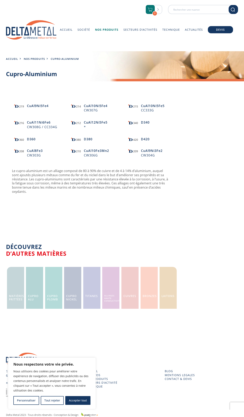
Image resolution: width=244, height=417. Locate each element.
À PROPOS (92, 375)
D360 (31, 139)
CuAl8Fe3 (35, 151)
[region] (52, 383)
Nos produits (34, 59)
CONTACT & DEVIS (178, 379)
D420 (145, 139)
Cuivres (129, 296)
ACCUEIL (91, 371)
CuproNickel (71, 297)
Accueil (12, 59)
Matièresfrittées (16, 297)
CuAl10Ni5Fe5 (153, 106)
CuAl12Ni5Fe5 (95, 122)
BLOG (169, 371)
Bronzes (150, 296)
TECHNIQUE (94, 386)
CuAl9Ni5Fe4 (38, 106)
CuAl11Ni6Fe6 (39, 122)
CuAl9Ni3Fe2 (152, 151)
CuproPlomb (52, 297)
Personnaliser (26, 400)
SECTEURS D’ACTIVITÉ (101, 383)
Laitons (168, 296)
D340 (145, 122)
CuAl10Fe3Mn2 (96, 151)
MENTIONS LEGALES (180, 375)
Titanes (91, 296)
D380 (88, 139)
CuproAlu (33, 297)
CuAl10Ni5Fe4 (95, 106)
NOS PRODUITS (96, 379)
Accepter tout (78, 400)
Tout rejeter (52, 400)
